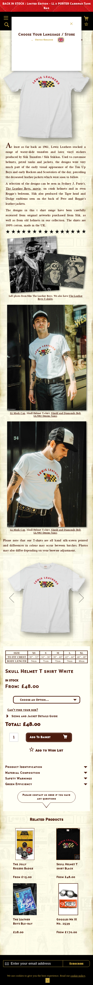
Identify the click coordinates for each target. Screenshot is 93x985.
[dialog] (46, 492)
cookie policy (78, 975)
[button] (41, 40)
